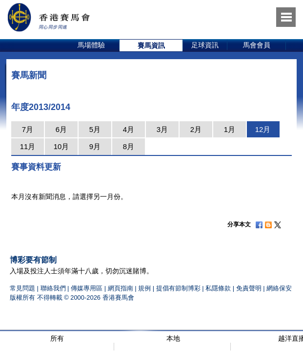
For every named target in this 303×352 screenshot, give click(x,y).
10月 (61, 146)
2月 (196, 129)
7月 (27, 129)
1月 (229, 129)
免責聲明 (249, 288)
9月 (95, 146)
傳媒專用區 (86, 288)
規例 (145, 288)
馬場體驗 (91, 45)
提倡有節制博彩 (178, 288)
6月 (61, 129)
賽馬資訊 (151, 45)
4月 (128, 129)
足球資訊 (205, 45)
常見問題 (22, 288)
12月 (263, 129)
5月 (95, 129)
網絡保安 (279, 288)
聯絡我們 (53, 288)
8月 (128, 146)
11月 (28, 146)
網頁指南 (120, 288)
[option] (91, 45)
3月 (162, 129)
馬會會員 (256, 45)
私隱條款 (218, 288)
